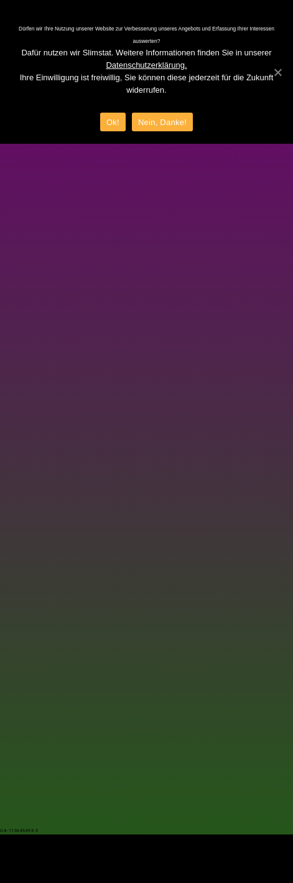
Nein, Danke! (162, 122)
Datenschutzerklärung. (146, 65)
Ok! (112, 122)
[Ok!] (277, 72)
